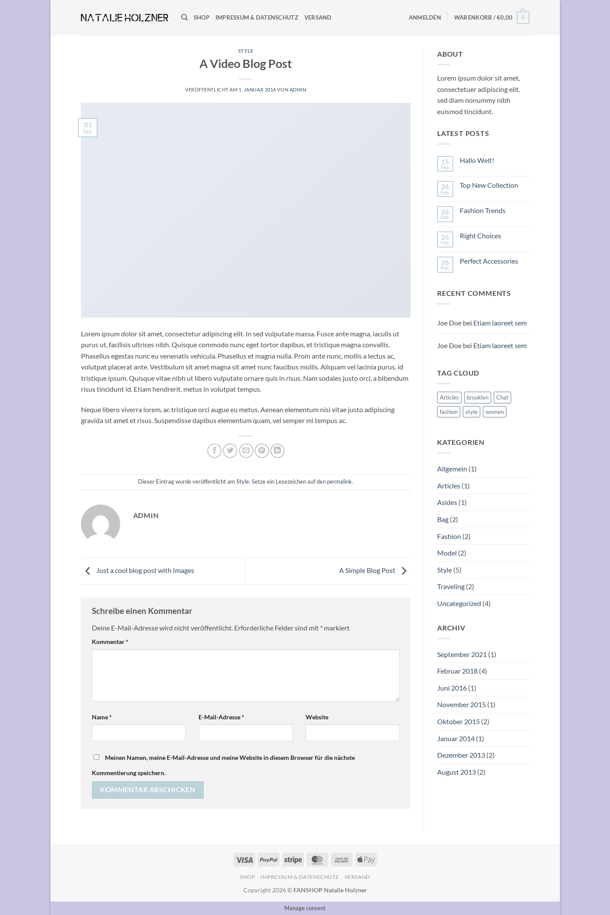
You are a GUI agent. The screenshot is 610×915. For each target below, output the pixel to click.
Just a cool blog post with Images (137, 570)
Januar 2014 (456, 738)
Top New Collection (489, 185)
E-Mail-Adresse (221, 717)
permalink (339, 481)
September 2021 (462, 654)
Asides (447, 502)
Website (317, 717)
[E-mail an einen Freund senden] (246, 451)
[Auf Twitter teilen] (230, 451)
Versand (318, 17)
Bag (442, 519)
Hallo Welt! (477, 160)
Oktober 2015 (458, 721)
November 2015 (461, 704)
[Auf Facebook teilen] (214, 451)
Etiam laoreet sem (500, 323)
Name (102, 717)
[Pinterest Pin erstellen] (262, 451)
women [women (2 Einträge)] (494, 411)
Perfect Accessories (489, 261)
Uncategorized (459, 603)
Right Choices (480, 235)
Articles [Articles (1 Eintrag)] (449, 397)
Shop (201, 17)
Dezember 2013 (461, 755)
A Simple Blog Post (375, 570)
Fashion (449, 536)
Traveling (451, 586)
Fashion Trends (483, 210)
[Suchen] (184, 17)
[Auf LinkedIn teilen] (277, 451)
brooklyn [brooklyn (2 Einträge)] (478, 397)
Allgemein (452, 468)
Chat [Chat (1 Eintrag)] (502, 397)
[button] (425, 17)
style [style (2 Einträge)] (471, 411)
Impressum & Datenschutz (257, 17)
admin (298, 89)
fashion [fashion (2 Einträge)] (449, 411)
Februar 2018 (457, 671)
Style (245, 51)
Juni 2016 (452, 688)
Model (447, 553)
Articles (448, 485)
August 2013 (456, 772)
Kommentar (110, 641)
